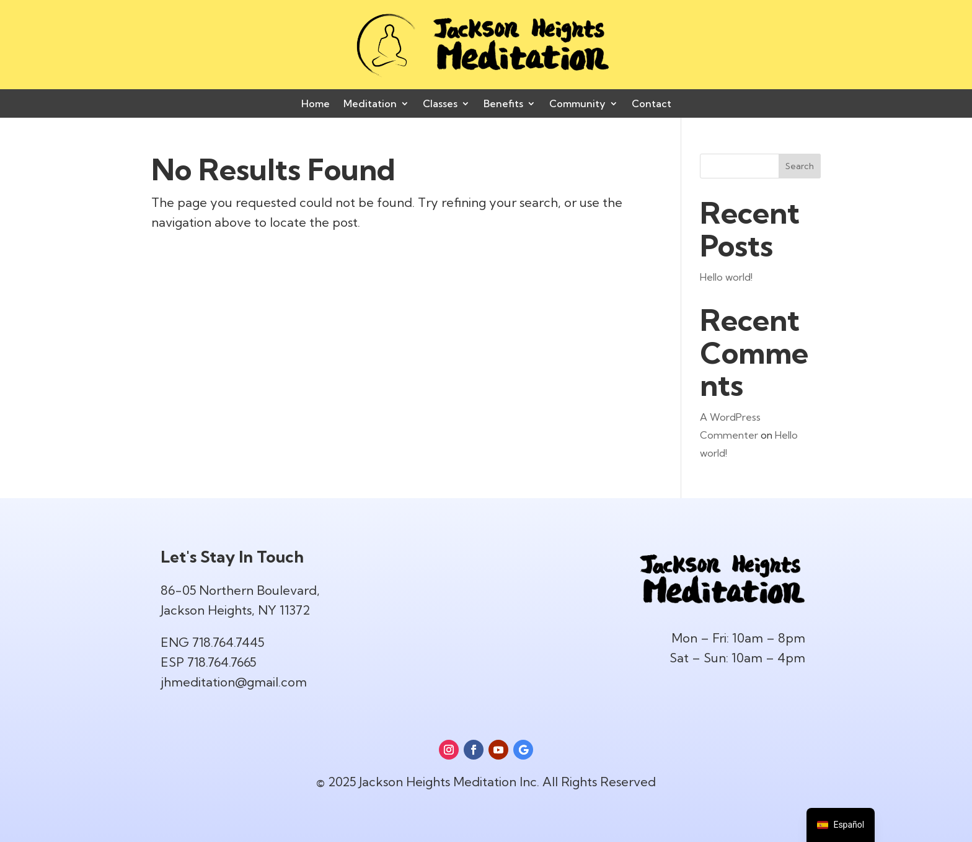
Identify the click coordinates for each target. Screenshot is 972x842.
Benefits (503, 104)
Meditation (370, 104)
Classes (440, 104)
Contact (651, 104)
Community (577, 104)
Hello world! (726, 277)
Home (315, 104)
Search (799, 166)
